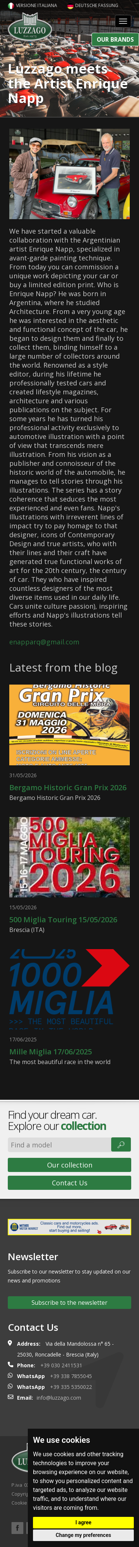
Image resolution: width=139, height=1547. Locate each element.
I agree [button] (83, 1522)
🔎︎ (121, 1144)
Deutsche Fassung (92, 5)
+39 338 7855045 (71, 1376)
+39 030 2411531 (61, 1365)
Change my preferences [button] (83, 1535)
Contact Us (69, 1182)
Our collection (69, 1164)
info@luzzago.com (59, 1397)
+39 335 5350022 (71, 1386)
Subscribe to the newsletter (69, 1302)
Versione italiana (32, 5)
